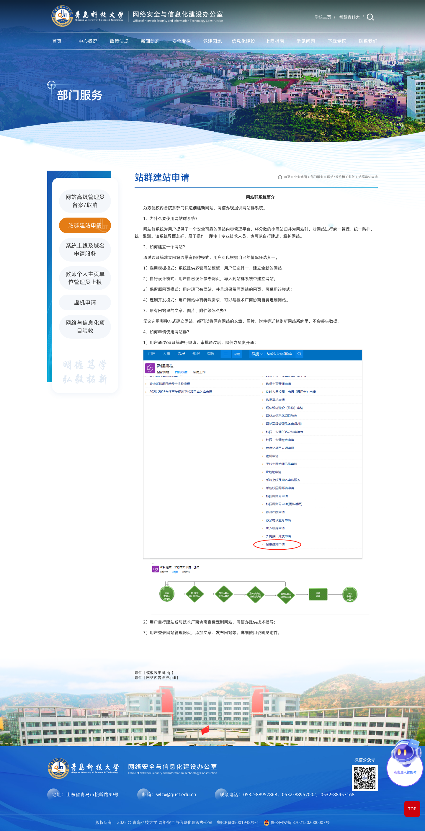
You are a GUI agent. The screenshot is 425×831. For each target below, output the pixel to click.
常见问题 (305, 41)
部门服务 (316, 176)
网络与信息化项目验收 (87, 326)
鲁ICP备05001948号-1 (238, 822)
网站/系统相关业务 (341, 176)
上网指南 (274, 41)
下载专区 (337, 41)
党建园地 (212, 41)
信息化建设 (243, 41)
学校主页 (323, 17)
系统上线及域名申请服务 (87, 249)
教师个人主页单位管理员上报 (87, 278)
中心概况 (88, 41)
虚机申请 (91, 302)
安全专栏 (181, 41)
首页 (57, 41)
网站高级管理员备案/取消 (87, 201)
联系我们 (368, 41)
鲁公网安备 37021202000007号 (300, 822)
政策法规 (119, 41)
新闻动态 (150, 41)
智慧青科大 (349, 17)
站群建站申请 (88, 225)
